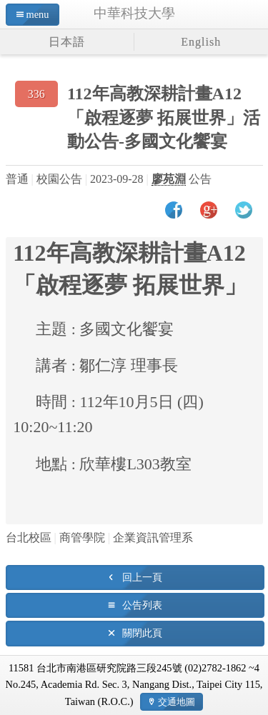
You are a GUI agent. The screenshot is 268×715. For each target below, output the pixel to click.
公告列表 (142, 605)
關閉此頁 (142, 633)
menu (37, 14)
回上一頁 (142, 577)
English (201, 42)
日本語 (67, 42)
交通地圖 (176, 701)
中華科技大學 (134, 13)
